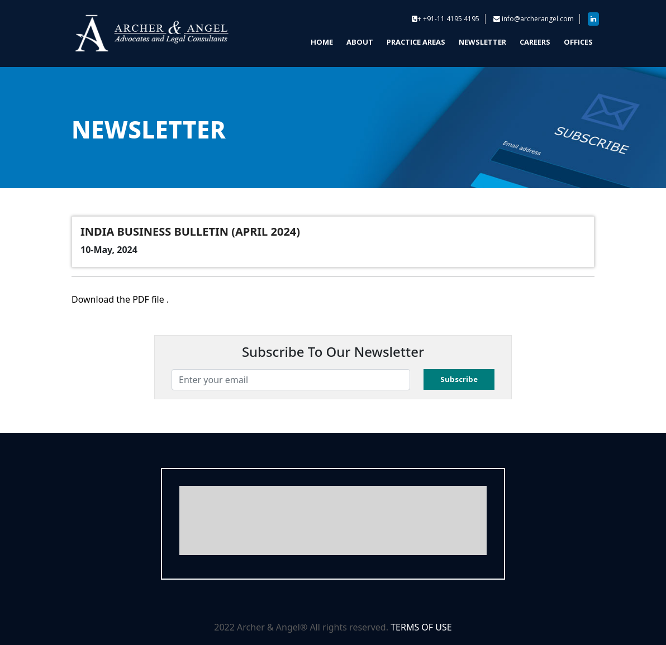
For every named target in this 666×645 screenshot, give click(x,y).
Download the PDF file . (120, 299)
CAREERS (535, 42)
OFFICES (578, 42)
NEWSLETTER (482, 42)
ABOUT (359, 42)
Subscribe (459, 379)
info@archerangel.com (538, 18)
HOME (322, 42)
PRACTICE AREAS (416, 42)
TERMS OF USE (421, 627)
